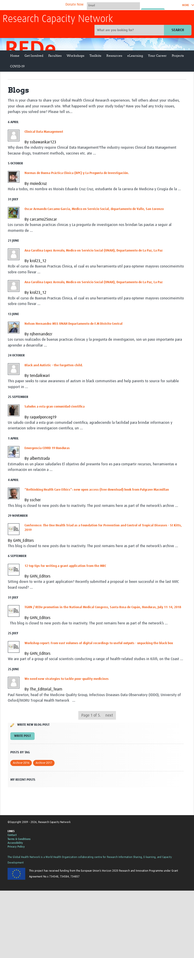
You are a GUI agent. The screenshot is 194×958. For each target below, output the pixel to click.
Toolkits (95, 56)
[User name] (113, 5)
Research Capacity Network (58, 19)
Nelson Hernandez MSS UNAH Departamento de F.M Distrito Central (74, 323)
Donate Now (74, 4)
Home (14, 56)
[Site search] (129, 30)
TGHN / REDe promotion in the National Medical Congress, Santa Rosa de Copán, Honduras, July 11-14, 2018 (103, 607)
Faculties (55, 56)
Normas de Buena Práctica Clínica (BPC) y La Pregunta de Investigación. (77, 173)
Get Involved (34, 56)
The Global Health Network (40, 5)
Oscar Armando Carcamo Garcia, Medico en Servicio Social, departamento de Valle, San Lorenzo (94, 209)
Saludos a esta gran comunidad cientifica (55, 406)
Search (178, 30)
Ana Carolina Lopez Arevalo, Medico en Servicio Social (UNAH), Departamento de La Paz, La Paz (94, 250)
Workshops (75, 56)
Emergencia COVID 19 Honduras (47, 448)
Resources (114, 56)
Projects (178, 56)
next (109, 715)
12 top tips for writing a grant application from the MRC (65, 566)
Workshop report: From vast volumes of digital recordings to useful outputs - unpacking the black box (99, 643)
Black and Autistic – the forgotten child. (54, 365)
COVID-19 (17, 66)
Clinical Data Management (44, 131)
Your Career (157, 56)
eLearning (135, 56)
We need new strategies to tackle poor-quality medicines (67, 679)
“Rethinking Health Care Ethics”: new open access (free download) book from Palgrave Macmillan (97, 489)
